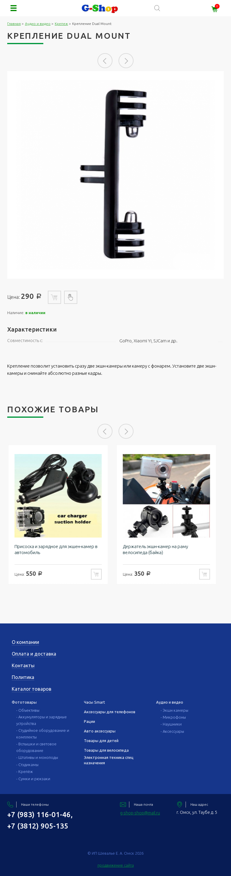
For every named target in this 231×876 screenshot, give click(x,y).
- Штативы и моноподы (37, 757)
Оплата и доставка (34, 653)
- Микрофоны (173, 717)
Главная (14, 24)
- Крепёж (24, 771)
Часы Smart (94, 702)
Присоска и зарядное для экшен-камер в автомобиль (59, 549)
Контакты (23, 665)
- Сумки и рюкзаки (33, 779)
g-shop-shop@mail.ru (140, 813)
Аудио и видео (38, 24)
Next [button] (126, 60)
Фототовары (24, 702)
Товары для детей (101, 740)
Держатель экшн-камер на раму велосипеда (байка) (158, 549)
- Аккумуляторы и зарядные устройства (41, 720)
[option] (115, 175)
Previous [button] (104, 60)
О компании (25, 642)
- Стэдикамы (27, 764)
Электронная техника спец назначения (109, 760)
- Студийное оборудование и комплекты (42, 733)
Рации (89, 721)
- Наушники (171, 724)
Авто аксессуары (100, 731)
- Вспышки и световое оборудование (36, 747)
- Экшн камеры (174, 710)
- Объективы (27, 710)
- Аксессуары (172, 731)
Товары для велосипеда (106, 750)
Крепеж (61, 24)
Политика (23, 677)
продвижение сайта (115, 865)
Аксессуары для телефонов (109, 712)
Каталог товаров (31, 689)
